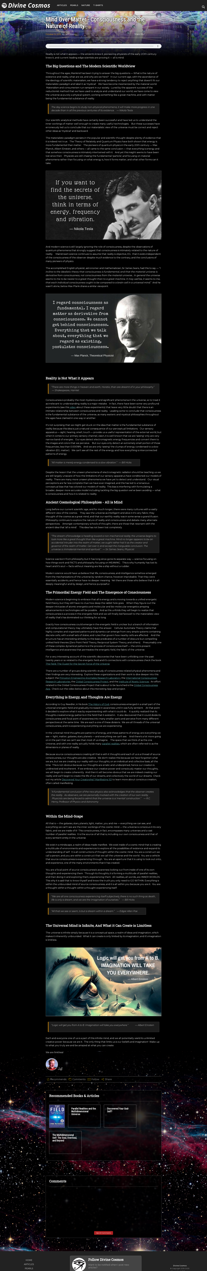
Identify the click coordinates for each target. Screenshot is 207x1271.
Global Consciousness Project (92, 733)
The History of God (98, 755)
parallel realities (110, 795)
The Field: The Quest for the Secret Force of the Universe (78, 715)
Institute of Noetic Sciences (134, 733)
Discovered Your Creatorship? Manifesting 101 (87, 831)
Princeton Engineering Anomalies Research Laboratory (89, 729)
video (73, 458)
